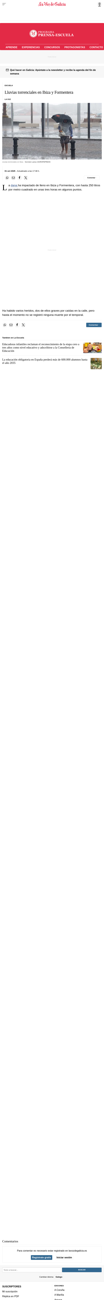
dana (14, 185)
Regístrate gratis (41, 1257)
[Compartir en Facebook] (19, 177)
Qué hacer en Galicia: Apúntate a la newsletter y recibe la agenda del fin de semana (53, 72)
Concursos (52, 47)
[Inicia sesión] (99, 4)
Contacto (96, 47)
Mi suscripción (9, 1291)
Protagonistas (74, 47)
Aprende (11, 47)
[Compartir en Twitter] (25, 177)
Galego (59, 1277)
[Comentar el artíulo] (92, 178)
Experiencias (31, 47)
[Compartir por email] (13, 177)
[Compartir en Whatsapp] (7, 177)
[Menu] (4, 4)
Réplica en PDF (10, 1296)
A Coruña (59, 1290)
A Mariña (59, 1294)
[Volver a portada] (52, 4)
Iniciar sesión (64, 1257)
